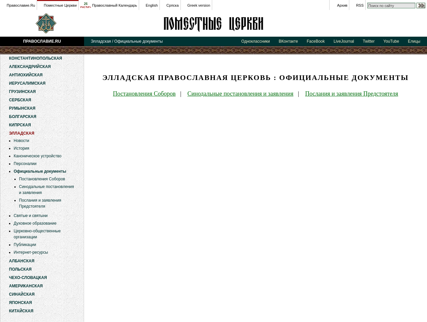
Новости (21, 140)
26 (85, 5)
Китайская (21, 311)
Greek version (198, 5)
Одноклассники (255, 41)
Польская (20, 269)
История (21, 148)
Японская (20, 302)
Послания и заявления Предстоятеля (351, 93)
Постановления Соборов (42, 179)
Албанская (21, 261)
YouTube (391, 41)
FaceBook (316, 41)
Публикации (25, 244)
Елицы (414, 41)
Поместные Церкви (60, 5)
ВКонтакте (288, 41)
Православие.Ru (21, 5)
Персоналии (25, 163)
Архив (342, 5)
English (152, 5)
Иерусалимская (27, 83)
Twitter (369, 41)
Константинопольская (35, 58)
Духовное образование (35, 223)
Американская (26, 286)
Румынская (22, 108)
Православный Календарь (114, 5)
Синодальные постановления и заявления (240, 93)
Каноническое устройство (37, 156)
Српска (172, 5)
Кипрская (20, 125)
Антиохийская (26, 75)
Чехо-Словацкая (28, 277)
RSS (360, 5)
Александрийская (30, 66)
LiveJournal (344, 41)
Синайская (22, 294)
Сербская (20, 100)
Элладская (213, 23)
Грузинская (22, 91)
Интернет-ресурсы (31, 252)
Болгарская (22, 116)
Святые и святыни (31, 215)
